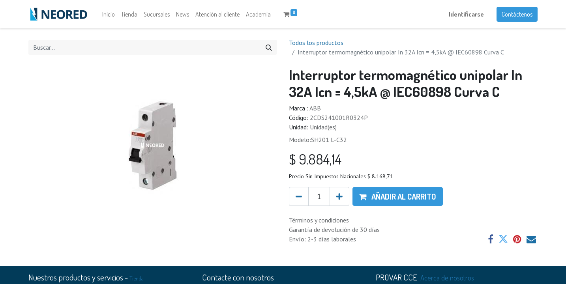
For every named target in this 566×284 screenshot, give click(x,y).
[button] (397, 196)
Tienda (136, 278)
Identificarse (466, 14)
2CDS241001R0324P (339, 117)
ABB (315, 108)
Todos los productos (316, 43)
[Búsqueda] (269, 47)
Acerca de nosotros (447, 277)
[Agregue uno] (339, 196)
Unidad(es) (323, 127)
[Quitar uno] (299, 196)
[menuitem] (108, 14)
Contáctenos (517, 14)
